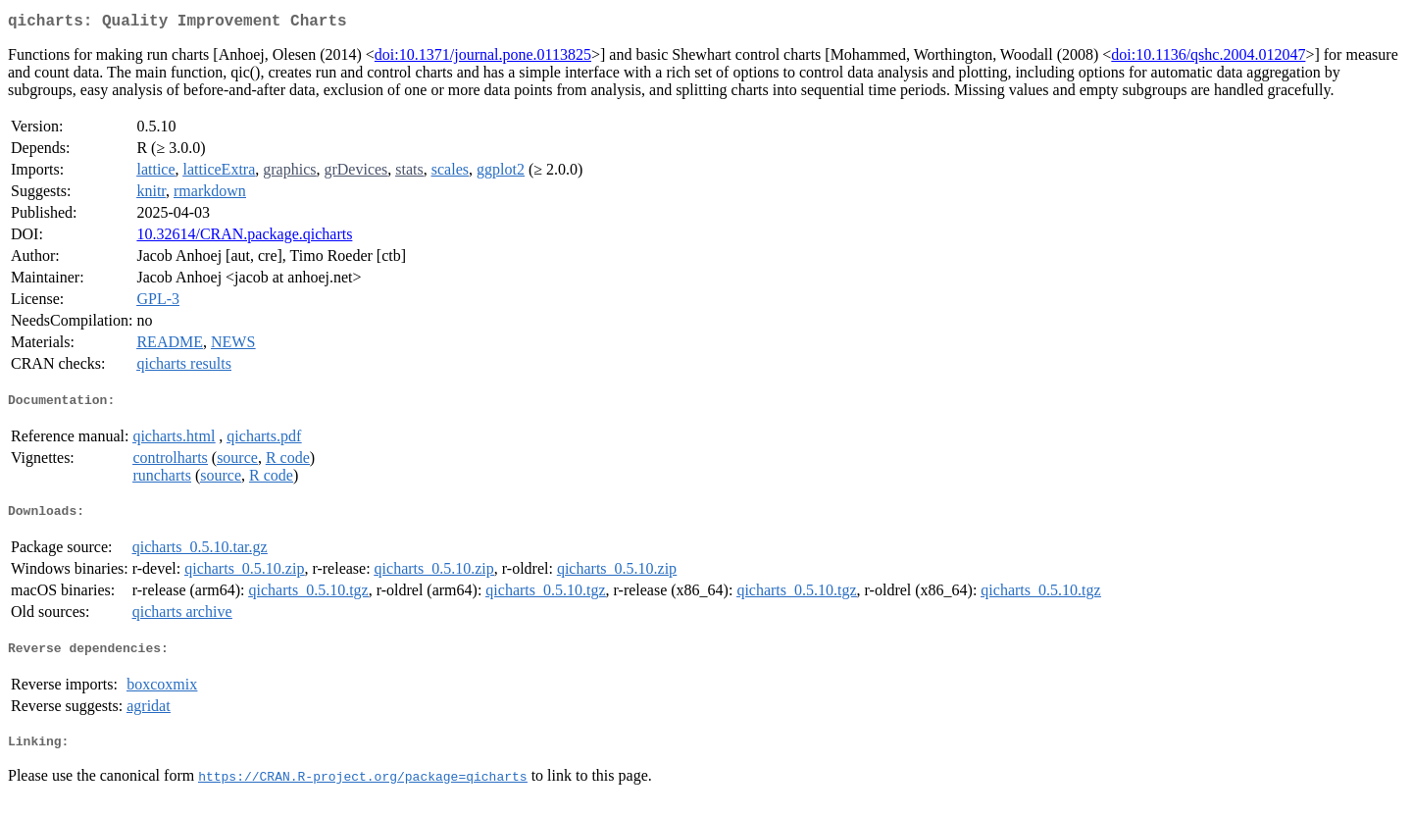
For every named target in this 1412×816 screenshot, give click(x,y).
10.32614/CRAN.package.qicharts (244, 238)
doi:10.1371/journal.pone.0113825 (483, 58)
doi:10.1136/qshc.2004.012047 (1208, 58)
